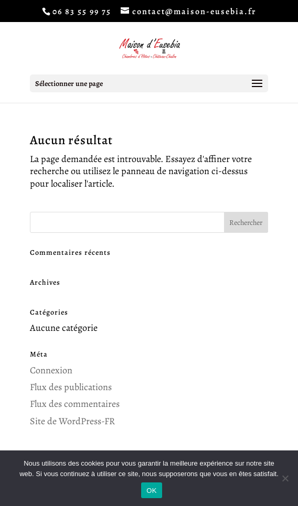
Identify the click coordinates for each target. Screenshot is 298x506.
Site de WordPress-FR (72, 421)
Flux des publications (71, 387)
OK (151, 490)
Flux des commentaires (75, 403)
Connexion (51, 370)
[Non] (285, 478)
